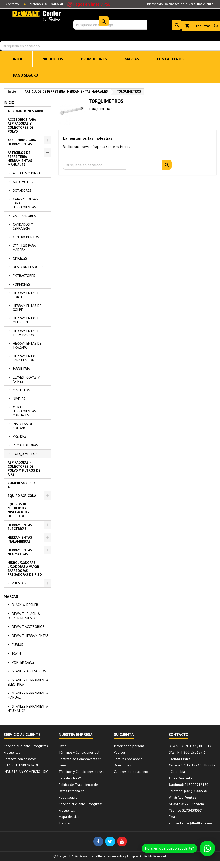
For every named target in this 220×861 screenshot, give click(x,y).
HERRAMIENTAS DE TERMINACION (27, 333)
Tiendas (65, 823)
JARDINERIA (21, 368)
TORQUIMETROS (25, 454)
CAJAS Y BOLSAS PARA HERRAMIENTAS (25, 203)
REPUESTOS (17, 583)
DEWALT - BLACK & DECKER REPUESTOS (24, 615)
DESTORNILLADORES (28, 267)
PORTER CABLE (22, 662)
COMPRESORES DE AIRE (22, 485)
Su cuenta (124, 734)
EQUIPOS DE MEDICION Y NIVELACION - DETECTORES (18, 510)
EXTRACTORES (24, 275)
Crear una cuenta (201, 4)
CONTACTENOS (170, 58)
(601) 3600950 (52, 4)
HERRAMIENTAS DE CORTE (27, 295)
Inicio (9, 102)
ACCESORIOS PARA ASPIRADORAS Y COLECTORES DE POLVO (22, 125)
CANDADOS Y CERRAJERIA (23, 226)
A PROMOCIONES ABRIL (26, 111)
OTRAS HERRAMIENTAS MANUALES (24, 411)
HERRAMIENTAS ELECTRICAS (20, 527)
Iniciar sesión (174, 4)
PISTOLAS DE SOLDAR (23, 426)
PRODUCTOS (52, 58)
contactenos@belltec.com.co (192, 823)
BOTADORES (22, 190)
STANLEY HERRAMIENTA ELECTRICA (28, 682)
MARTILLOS (21, 390)
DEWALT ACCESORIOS (28, 626)
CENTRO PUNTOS (26, 237)
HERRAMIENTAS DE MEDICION (27, 320)
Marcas (11, 596)
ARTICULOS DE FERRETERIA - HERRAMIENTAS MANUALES (20, 158)
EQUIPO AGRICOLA (22, 495)
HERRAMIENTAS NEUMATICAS (20, 552)
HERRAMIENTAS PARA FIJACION (24, 358)
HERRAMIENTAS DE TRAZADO (27, 345)
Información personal (130, 746)
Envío (63, 746)
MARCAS (132, 58)
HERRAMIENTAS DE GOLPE (27, 307)
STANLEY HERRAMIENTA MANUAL (28, 695)
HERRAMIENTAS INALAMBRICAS (20, 539)
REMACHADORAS (25, 445)
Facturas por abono (128, 759)
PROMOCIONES (94, 58)
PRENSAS (20, 436)
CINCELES (20, 258)
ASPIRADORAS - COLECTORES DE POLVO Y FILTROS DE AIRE (24, 468)
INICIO (18, 58)
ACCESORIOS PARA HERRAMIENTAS (22, 142)
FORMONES (21, 284)
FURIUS (17, 644)
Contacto (12, 4)
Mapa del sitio (69, 816)
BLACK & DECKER (24, 604)
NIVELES (19, 398)
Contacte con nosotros (20, 759)
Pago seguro (25, 75)
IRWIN (16, 653)
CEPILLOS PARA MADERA (24, 247)
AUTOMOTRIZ (23, 182)
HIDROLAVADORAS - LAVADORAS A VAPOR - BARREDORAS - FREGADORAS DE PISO (25, 568)
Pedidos (120, 752)
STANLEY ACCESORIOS (28, 671)
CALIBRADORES (24, 216)
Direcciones (122, 765)
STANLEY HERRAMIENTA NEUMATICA (28, 708)
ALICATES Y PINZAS (28, 173)
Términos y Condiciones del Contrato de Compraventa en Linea (80, 758)
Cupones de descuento (131, 771)
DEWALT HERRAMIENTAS (30, 635)
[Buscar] (110, 46)
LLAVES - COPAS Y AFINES (26, 379)
